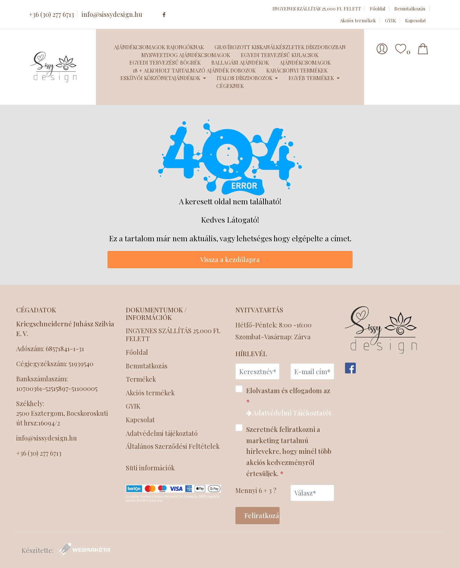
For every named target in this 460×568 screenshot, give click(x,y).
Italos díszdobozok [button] (245, 78)
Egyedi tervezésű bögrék (165, 62)
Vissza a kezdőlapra (230, 259)
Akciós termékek (358, 20)
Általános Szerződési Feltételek (173, 447)
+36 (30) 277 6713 (51, 14)
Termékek (141, 379)
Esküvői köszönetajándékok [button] (161, 78)
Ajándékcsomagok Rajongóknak (159, 47)
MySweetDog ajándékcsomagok (185, 55)
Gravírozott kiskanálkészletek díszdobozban (280, 47)
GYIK (390, 20)
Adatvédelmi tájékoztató (162, 433)
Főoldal (377, 8)
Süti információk (150, 468)
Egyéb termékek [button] (312, 78)
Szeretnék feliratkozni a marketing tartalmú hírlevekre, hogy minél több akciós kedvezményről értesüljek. (283, 451)
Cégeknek (230, 85)
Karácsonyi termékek (296, 70)
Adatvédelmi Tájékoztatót (288, 413)
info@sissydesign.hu (112, 14)
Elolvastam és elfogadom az (283, 401)
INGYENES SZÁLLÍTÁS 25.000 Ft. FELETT (316, 8)
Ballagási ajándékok (240, 62)
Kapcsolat (415, 20)
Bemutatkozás (410, 8)
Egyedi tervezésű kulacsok (279, 55)
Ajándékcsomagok (305, 62)
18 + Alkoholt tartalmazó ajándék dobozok (194, 70)
